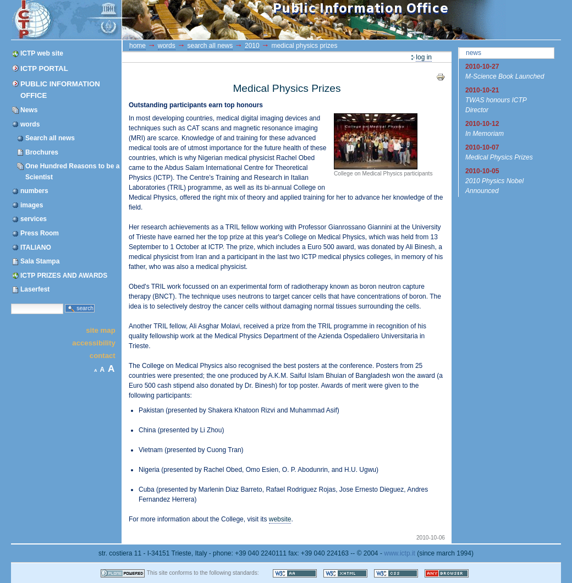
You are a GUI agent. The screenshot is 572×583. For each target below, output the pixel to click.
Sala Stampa (39, 261)
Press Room (39, 233)
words (30, 124)
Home (137, 46)
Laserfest (35, 289)
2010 (252, 46)
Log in (424, 57)
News (28, 110)
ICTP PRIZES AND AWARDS (63, 275)
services (33, 219)
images (31, 205)
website (280, 519)
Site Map (101, 330)
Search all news (50, 138)
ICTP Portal (219, 20)
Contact (103, 355)
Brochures (41, 152)
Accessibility (93, 343)
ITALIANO (35, 247)
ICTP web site (41, 53)
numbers (34, 191)
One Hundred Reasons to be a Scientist (72, 171)
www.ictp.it (399, 553)
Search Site (10, 302)
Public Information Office (60, 90)
